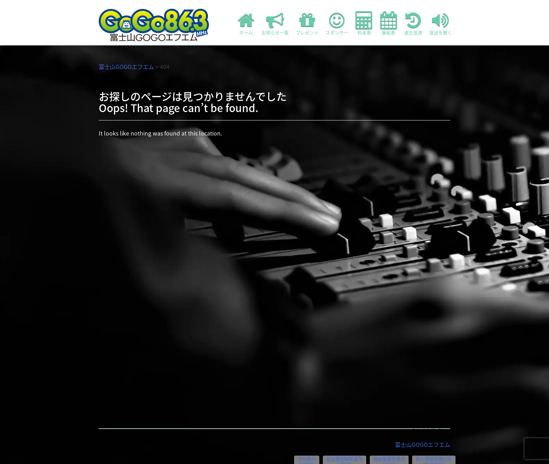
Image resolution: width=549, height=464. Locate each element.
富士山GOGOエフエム (126, 66)
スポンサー (337, 23)
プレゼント (307, 23)
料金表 (364, 23)
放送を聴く (440, 23)
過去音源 (413, 23)
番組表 (388, 23)
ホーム (246, 23)
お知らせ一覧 (275, 23)
